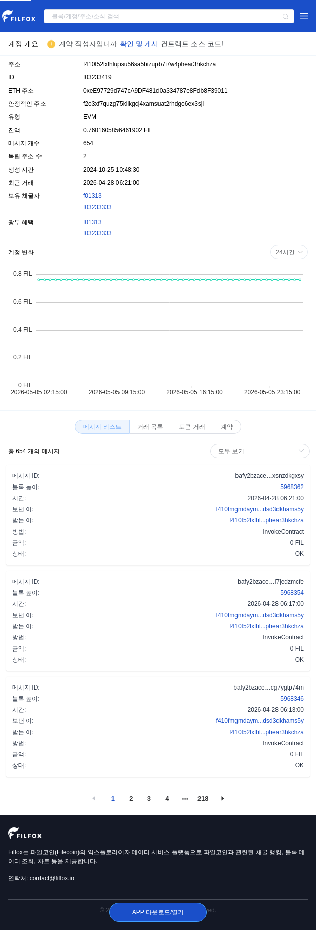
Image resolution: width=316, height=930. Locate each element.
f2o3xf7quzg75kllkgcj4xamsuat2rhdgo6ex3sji (143, 103)
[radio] (102, 427)
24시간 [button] (289, 252)
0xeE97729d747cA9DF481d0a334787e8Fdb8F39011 (155, 90)
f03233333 (97, 207)
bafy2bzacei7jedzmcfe (271, 581)
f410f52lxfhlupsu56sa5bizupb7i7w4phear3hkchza (149, 64)
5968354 (292, 592)
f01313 (92, 195)
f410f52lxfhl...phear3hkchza (266, 520)
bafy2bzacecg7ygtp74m (268, 687)
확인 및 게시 (140, 43)
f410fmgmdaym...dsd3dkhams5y (260, 509)
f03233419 (97, 77)
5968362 (292, 487)
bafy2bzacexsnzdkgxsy (269, 475)
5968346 (292, 698)
